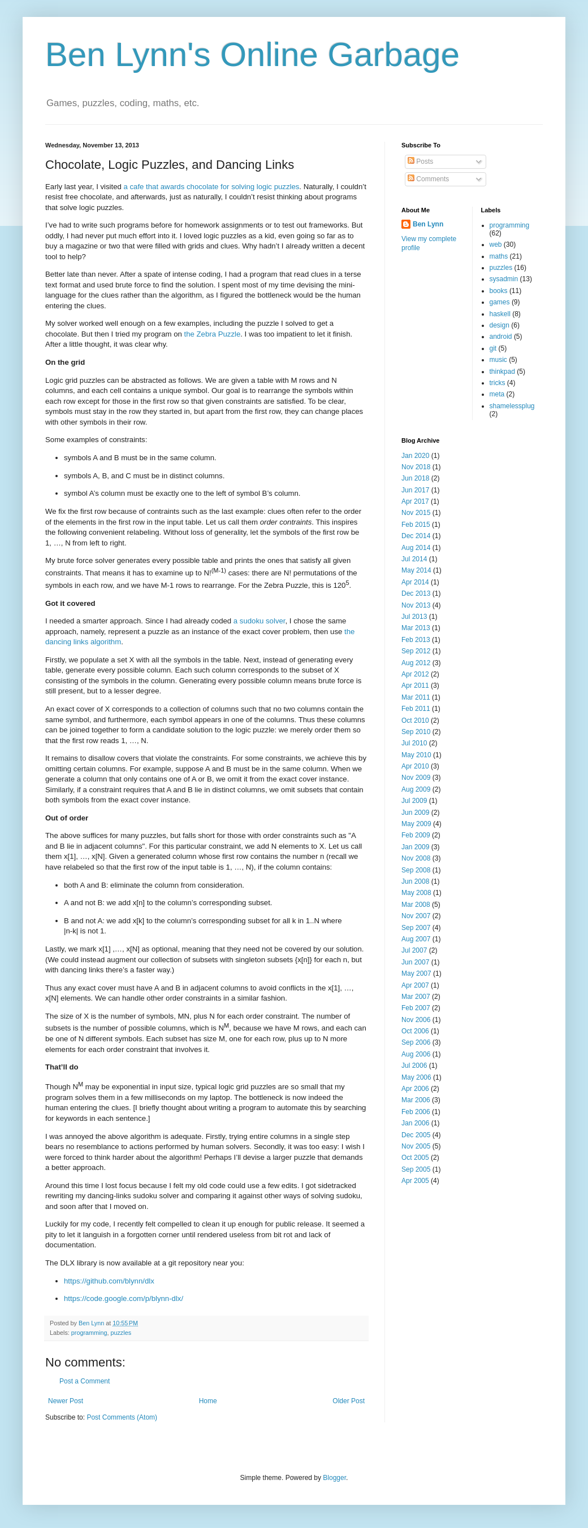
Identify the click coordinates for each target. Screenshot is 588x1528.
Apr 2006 (415, 1089)
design (499, 325)
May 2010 (416, 755)
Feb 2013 (415, 640)
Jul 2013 (414, 617)
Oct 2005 (415, 1158)
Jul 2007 (414, 950)
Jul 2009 (414, 801)
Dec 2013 (415, 593)
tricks (497, 383)
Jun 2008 (415, 881)
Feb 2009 (415, 835)
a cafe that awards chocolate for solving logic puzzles (212, 186)
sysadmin (504, 279)
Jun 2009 (415, 813)
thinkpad (502, 372)
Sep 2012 (415, 651)
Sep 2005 (415, 1169)
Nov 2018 (415, 467)
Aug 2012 (415, 663)
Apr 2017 (415, 501)
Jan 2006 (415, 1123)
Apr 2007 (415, 985)
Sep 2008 (415, 870)
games (500, 302)
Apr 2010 (415, 766)
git (493, 348)
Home (208, 1401)
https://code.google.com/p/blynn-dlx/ (123, 1298)
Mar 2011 (415, 697)
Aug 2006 (415, 1054)
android (501, 336)
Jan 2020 (415, 456)
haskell (500, 314)
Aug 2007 (415, 939)
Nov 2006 (415, 1020)
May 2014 (416, 570)
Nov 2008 (415, 858)
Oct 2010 (415, 720)
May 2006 (416, 1077)
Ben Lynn (428, 224)
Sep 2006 (415, 1042)
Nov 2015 (415, 513)
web (496, 244)
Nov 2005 (415, 1146)
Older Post (348, 1401)
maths (499, 256)
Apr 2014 (415, 582)
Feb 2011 (415, 709)
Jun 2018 (415, 478)
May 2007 (416, 973)
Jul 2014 (414, 559)
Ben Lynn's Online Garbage (252, 54)
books (499, 291)
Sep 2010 (415, 732)
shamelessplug (512, 406)
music (498, 360)
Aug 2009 (415, 789)
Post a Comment (84, 1381)
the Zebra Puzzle (212, 334)
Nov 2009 (415, 778)
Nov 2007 (415, 916)
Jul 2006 (414, 1065)
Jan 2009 (415, 847)
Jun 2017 (415, 490)
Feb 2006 (415, 1112)
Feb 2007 (415, 1008)
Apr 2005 (415, 1181)
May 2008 (416, 893)
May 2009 (416, 824)
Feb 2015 (415, 525)
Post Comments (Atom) (122, 1417)
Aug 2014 (415, 548)
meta (497, 394)
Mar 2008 (415, 905)
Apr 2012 (415, 674)
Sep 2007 (415, 928)
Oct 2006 (415, 1031)
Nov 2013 (415, 605)
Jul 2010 (414, 743)
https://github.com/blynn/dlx (109, 1281)
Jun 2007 (415, 962)
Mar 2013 (415, 628)
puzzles (120, 1332)
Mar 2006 (415, 1100)
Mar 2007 (415, 997)
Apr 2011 (415, 685)
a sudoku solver (260, 621)
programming (89, 1332)
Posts (420, 161)
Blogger (334, 1478)
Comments (428, 179)
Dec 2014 (415, 536)
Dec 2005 (415, 1135)
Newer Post (65, 1401)
